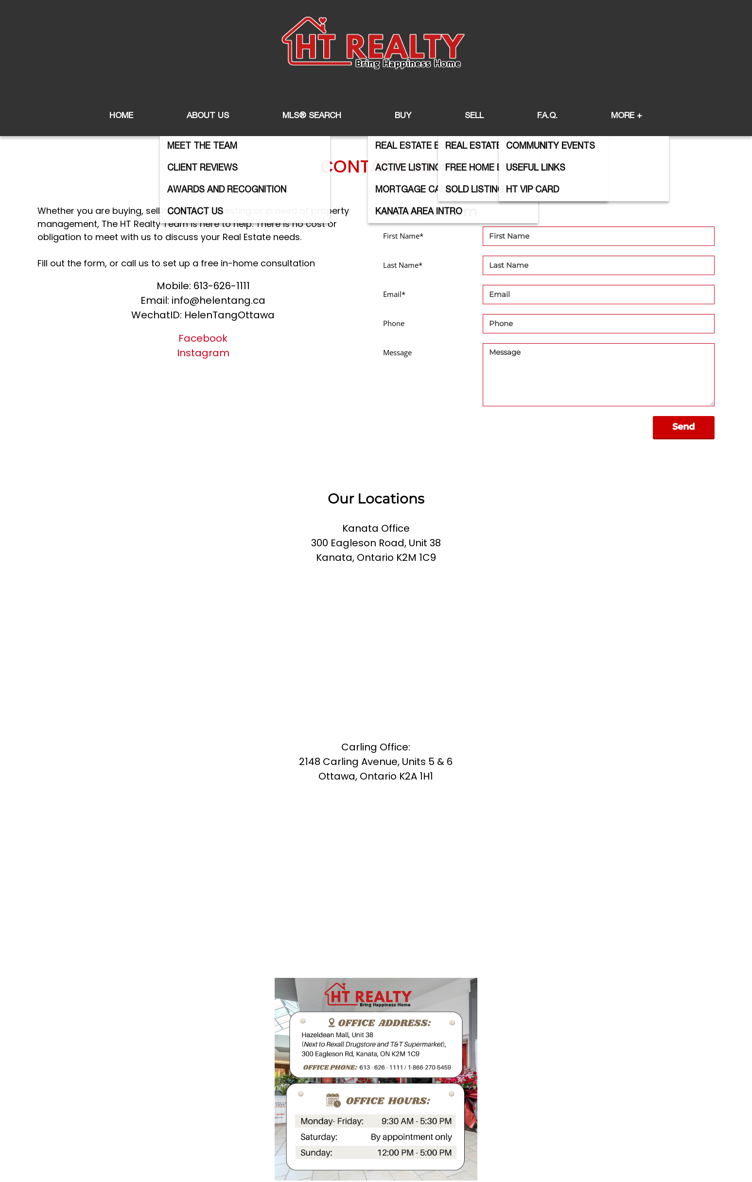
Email (394, 294)
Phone (393, 323)
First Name (403, 236)
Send (683, 426)
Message (397, 352)
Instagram (203, 353)
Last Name (402, 265)
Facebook (202, 338)
